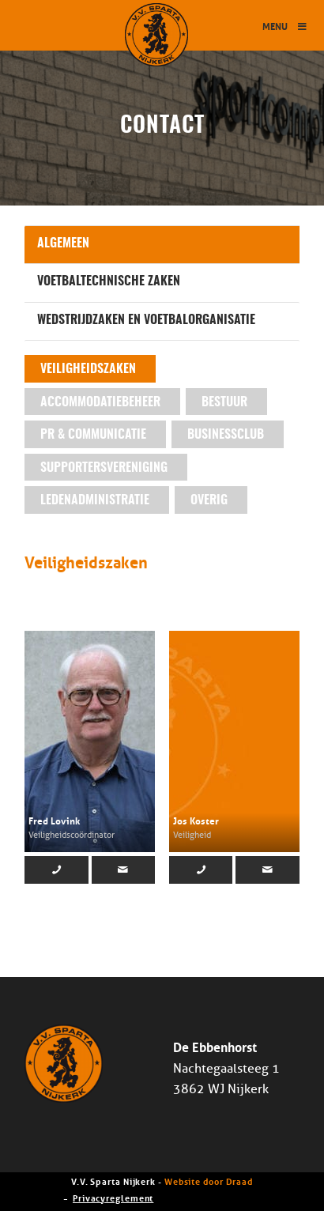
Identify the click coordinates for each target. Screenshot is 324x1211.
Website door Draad (208, 1180)
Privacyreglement (113, 1197)
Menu (285, 25)
